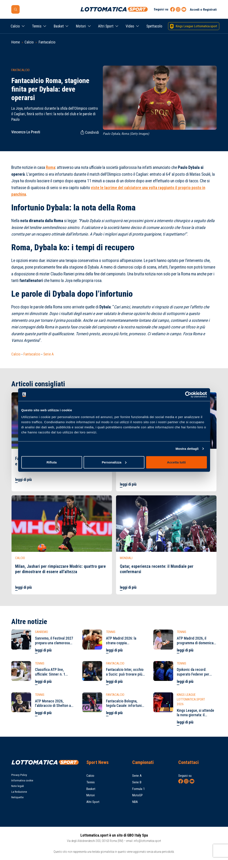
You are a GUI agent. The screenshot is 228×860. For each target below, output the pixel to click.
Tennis (36, 26)
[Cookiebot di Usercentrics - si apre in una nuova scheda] (188, 394)
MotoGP (137, 795)
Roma (50, 167)
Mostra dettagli (187, 448)
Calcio (15, 26)
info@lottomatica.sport (147, 841)
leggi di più (23, 479)
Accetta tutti (176, 462)
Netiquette (17, 797)
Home (15, 42)
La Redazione (19, 791)
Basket (59, 26)
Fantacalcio (47, 42)
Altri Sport (105, 26)
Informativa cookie (22, 780)
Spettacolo (154, 26)
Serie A (48, 354)
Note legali (17, 786)
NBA (135, 802)
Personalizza (114, 462)
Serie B (136, 782)
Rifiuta (51, 462)
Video (130, 26)
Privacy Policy (19, 775)
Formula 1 (138, 789)
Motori (81, 26)
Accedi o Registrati (203, 10)
